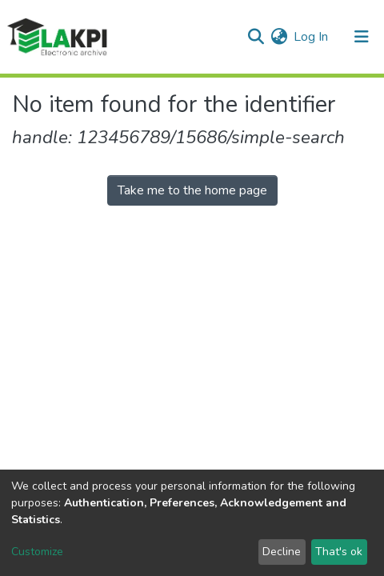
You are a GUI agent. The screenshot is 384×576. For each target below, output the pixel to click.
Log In (312, 37)
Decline (281, 551)
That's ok (338, 551)
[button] (279, 36)
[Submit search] (256, 36)
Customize (37, 551)
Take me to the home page (192, 190)
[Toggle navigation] (361, 37)
